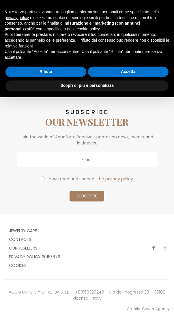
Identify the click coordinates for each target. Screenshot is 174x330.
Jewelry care (23, 231)
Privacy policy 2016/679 (34, 257)
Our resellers (23, 248)
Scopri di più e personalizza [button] (86, 85)
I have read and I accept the (87, 179)
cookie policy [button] (88, 29)
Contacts (20, 239)
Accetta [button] (128, 71)
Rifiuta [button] (46, 71)
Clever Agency (156, 308)
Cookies (18, 265)
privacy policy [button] (17, 17)
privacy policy (119, 179)
